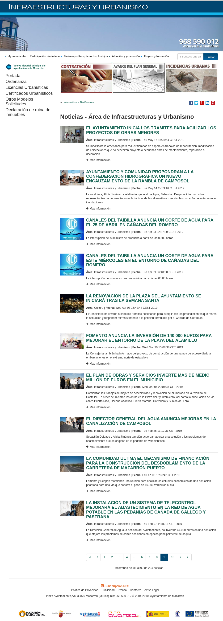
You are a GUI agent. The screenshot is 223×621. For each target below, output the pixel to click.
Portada (13, 75)
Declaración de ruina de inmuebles (28, 112)
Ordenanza (16, 81)
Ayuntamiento (17, 56)
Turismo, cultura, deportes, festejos (86, 56)
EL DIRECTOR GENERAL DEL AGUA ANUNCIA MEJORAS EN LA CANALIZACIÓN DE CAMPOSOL (151, 421)
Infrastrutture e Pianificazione (79, 102)
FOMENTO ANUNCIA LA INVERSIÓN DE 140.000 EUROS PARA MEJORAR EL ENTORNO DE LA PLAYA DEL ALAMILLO (149, 338)
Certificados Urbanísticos (29, 93)
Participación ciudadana (45, 56)
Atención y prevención (126, 56)
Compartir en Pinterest (213, 103)
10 (172, 557)
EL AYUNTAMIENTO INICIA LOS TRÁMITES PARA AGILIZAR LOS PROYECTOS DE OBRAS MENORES (151, 130)
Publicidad (107, 590)
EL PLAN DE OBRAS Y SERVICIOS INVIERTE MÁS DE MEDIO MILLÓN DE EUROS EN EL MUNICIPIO (148, 377)
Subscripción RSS (115, 586)
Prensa (122, 590)
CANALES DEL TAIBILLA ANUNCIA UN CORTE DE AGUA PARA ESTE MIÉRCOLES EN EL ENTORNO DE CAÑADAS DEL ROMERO (149, 260)
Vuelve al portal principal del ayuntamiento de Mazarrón (30, 67)
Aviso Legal (151, 590)
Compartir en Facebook (191, 103)
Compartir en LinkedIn (207, 103)
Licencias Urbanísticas (27, 87)
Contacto (135, 590)
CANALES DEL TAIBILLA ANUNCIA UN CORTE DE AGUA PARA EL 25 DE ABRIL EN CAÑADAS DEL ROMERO (149, 222)
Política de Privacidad (84, 590)
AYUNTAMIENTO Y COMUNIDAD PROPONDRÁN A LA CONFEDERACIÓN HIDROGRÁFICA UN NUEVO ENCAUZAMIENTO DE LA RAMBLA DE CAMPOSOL (140, 176)
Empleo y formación (156, 56)
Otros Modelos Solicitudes (19, 101)
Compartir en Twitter (196, 103)
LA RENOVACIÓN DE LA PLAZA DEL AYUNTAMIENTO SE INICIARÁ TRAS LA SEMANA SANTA (143, 298)
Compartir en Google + (202, 103)
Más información (98, 160)
